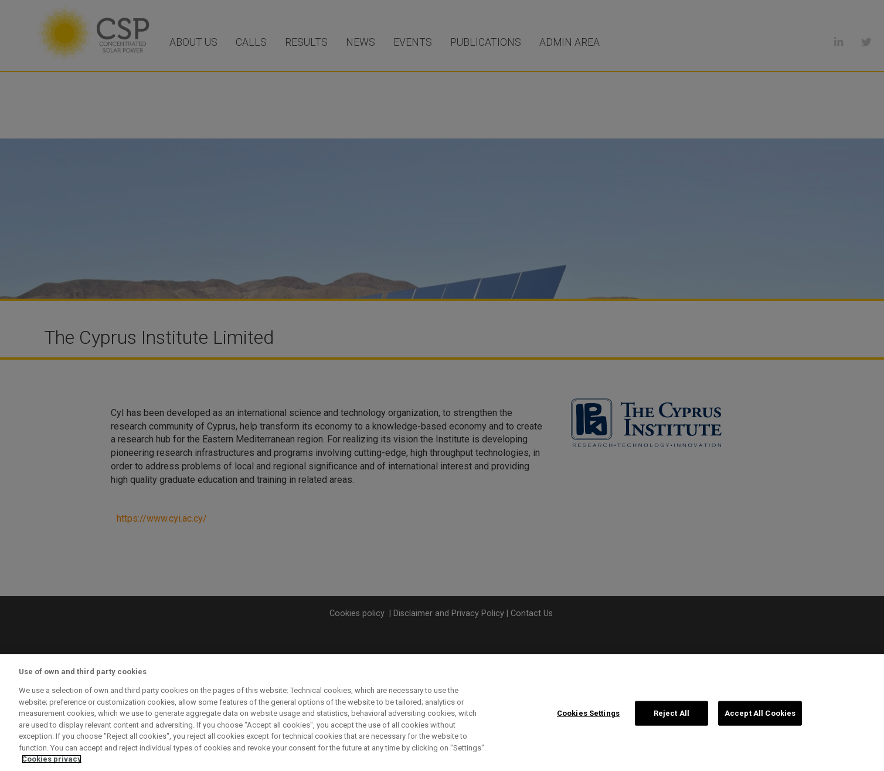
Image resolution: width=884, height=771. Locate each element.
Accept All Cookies (760, 713)
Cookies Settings (588, 713)
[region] (442, 712)
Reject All (671, 713)
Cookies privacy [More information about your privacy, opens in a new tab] (51, 759)
